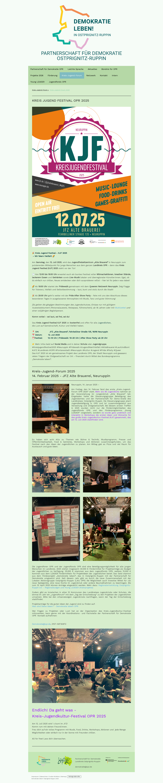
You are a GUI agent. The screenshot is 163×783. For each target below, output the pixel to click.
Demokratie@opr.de (41, 624)
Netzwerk (90, 75)
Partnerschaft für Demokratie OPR (46, 69)
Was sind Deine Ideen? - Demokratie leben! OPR (55, 606)
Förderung (52, 75)
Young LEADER (37, 82)
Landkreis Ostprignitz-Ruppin (87, 761)
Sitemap (63, 776)
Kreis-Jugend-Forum (72, 75)
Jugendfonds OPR (57, 82)
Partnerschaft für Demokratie (87, 759)
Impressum (35, 776)
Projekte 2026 (36, 75)
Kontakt (103, 75)
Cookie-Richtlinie (54, 776)
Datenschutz (44, 776)
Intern (115, 75)
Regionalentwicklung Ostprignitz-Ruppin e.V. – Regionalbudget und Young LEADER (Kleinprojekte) (81, 586)
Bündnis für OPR (109, 69)
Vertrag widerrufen (74, 776)
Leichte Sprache (75, 69)
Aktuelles (92, 69)
